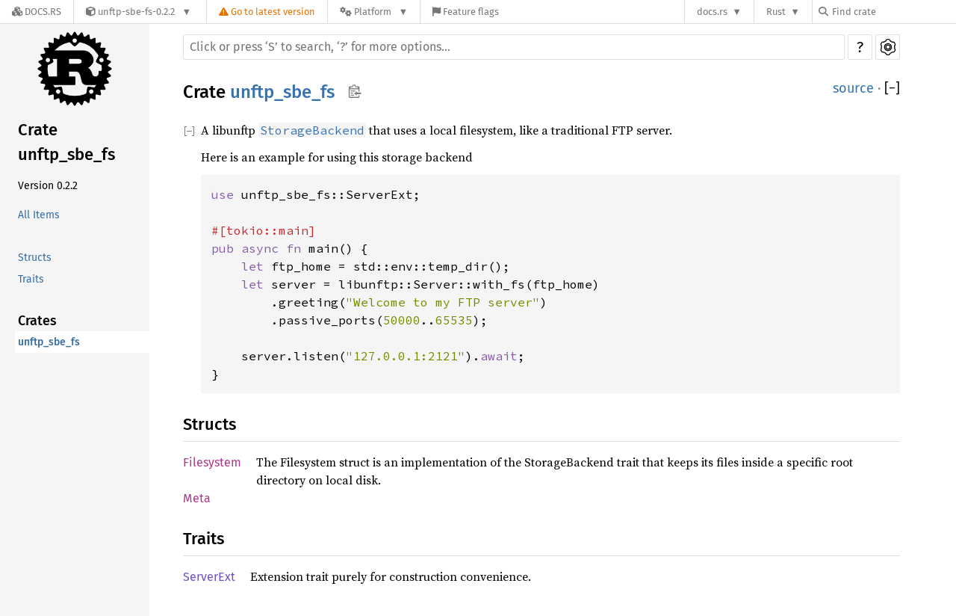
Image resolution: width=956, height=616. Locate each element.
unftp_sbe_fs (49, 342)
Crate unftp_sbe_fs (66, 142)
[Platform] (374, 11)
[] (892, 88)
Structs (35, 257)
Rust (776, 11)
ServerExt (209, 577)
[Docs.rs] (36, 11)
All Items (39, 215)
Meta (197, 498)
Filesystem (212, 462)
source (853, 88)
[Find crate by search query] (893, 11)
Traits (31, 279)
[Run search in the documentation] (514, 47)
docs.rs (712, 11)
